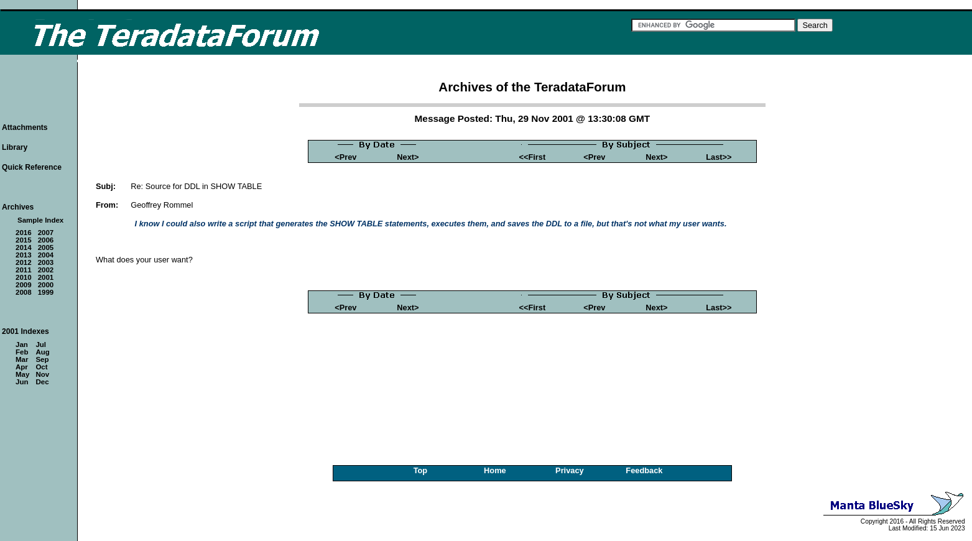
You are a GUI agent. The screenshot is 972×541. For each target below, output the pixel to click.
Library (14, 147)
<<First (532, 157)
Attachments (25, 127)
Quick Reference (32, 167)
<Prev (345, 157)
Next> (408, 157)
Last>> (718, 157)
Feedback (644, 470)
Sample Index (40, 220)
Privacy (569, 470)
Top (421, 470)
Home (495, 470)
